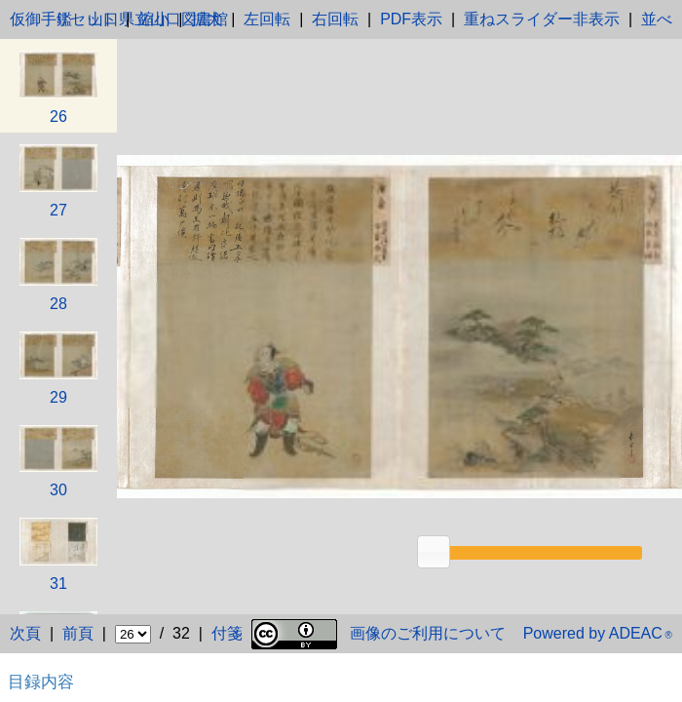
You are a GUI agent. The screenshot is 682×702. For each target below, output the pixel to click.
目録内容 (41, 681)
